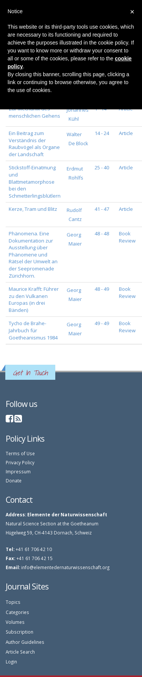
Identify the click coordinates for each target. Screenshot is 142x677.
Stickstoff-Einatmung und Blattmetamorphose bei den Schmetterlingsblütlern (35, 181)
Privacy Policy (20, 462)
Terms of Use (20, 453)
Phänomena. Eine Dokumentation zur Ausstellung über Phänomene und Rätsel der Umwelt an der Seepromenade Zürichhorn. (33, 254)
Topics (13, 602)
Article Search (20, 652)
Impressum (18, 471)
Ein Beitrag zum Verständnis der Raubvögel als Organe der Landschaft (34, 144)
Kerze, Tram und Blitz (33, 209)
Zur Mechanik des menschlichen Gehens (34, 112)
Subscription (19, 632)
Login (11, 662)
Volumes (15, 622)
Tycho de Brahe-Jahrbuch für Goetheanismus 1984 (33, 330)
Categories (17, 612)
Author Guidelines (25, 642)
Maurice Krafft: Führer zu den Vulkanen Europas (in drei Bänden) (34, 299)
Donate (14, 480)
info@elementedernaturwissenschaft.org (65, 567)
